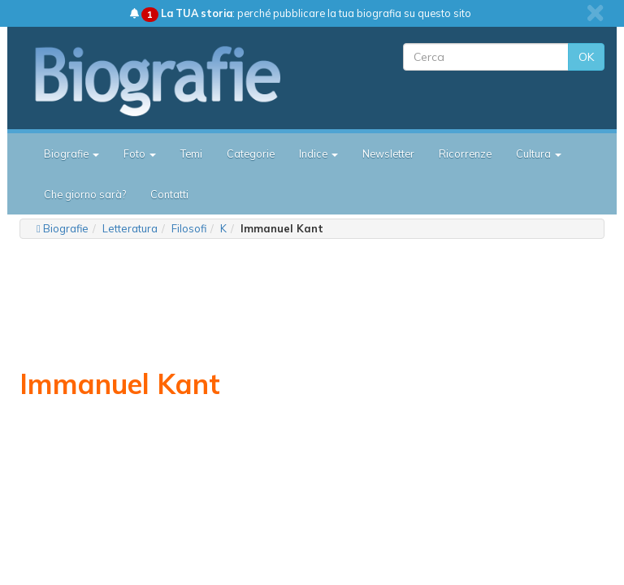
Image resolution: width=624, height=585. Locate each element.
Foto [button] (140, 153)
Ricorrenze (465, 153)
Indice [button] (318, 153)
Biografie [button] (71, 153)
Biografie (66, 228)
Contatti (169, 194)
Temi (191, 153)
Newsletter (388, 153)
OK (586, 57)
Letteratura (130, 228)
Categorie (251, 153)
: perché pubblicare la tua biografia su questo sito (300, 13)
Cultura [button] (538, 153)
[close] (595, 13)
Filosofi (188, 228)
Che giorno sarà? (85, 194)
